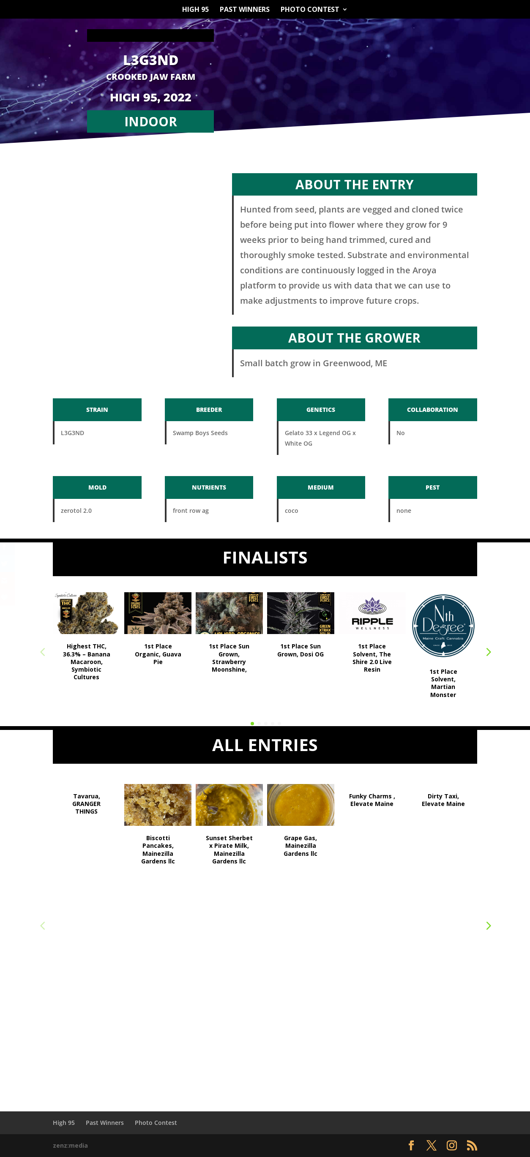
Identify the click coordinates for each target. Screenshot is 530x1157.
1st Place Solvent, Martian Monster (443, 683)
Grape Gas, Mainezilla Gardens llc (300, 845)
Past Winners (245, 10)
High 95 (195, 10)
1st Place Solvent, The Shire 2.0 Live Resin (372, 657)
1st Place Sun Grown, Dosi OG (300, 650)
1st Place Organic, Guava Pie (158, 653)
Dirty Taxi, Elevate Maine (443, 800)
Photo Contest (310, 10)
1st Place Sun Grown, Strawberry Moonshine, (229, 657)
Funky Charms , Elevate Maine (372, 800)
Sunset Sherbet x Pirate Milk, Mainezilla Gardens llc (229, 849)
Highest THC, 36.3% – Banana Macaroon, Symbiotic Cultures (86, 661)
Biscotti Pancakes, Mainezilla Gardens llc (158, 849)
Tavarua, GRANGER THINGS (86, 803)
